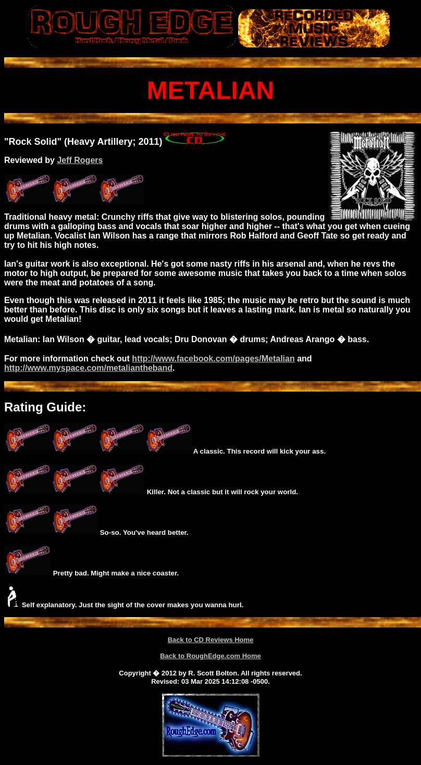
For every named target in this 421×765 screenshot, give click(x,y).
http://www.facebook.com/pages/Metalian (213, 358)
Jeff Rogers (80, 160)
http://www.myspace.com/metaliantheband (88, 367)
